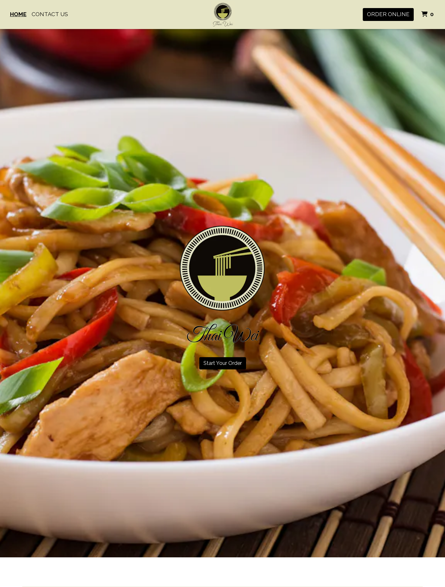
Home (18, 14)
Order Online (388, 14)
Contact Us (50, 14)
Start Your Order (222, 363)
